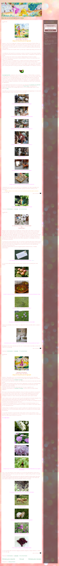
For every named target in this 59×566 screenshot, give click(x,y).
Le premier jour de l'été (34, 85)
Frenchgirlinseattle (6, 75)
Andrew (18, 308)
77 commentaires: (23, 351)
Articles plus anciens (34, 559)
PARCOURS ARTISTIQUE (49, 41)
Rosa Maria (26, 86)
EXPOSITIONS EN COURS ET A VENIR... (50, 38)
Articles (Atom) (12, 561)
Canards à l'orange (18, 388)
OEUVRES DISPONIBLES (49, 40)
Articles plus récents (8, 559)
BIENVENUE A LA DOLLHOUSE (50, 36)
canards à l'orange (18, 379)
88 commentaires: (23, 209)
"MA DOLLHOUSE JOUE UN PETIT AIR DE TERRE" (51, 44)
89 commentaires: (24, 555)
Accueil (21, 559)
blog (7, 88)
